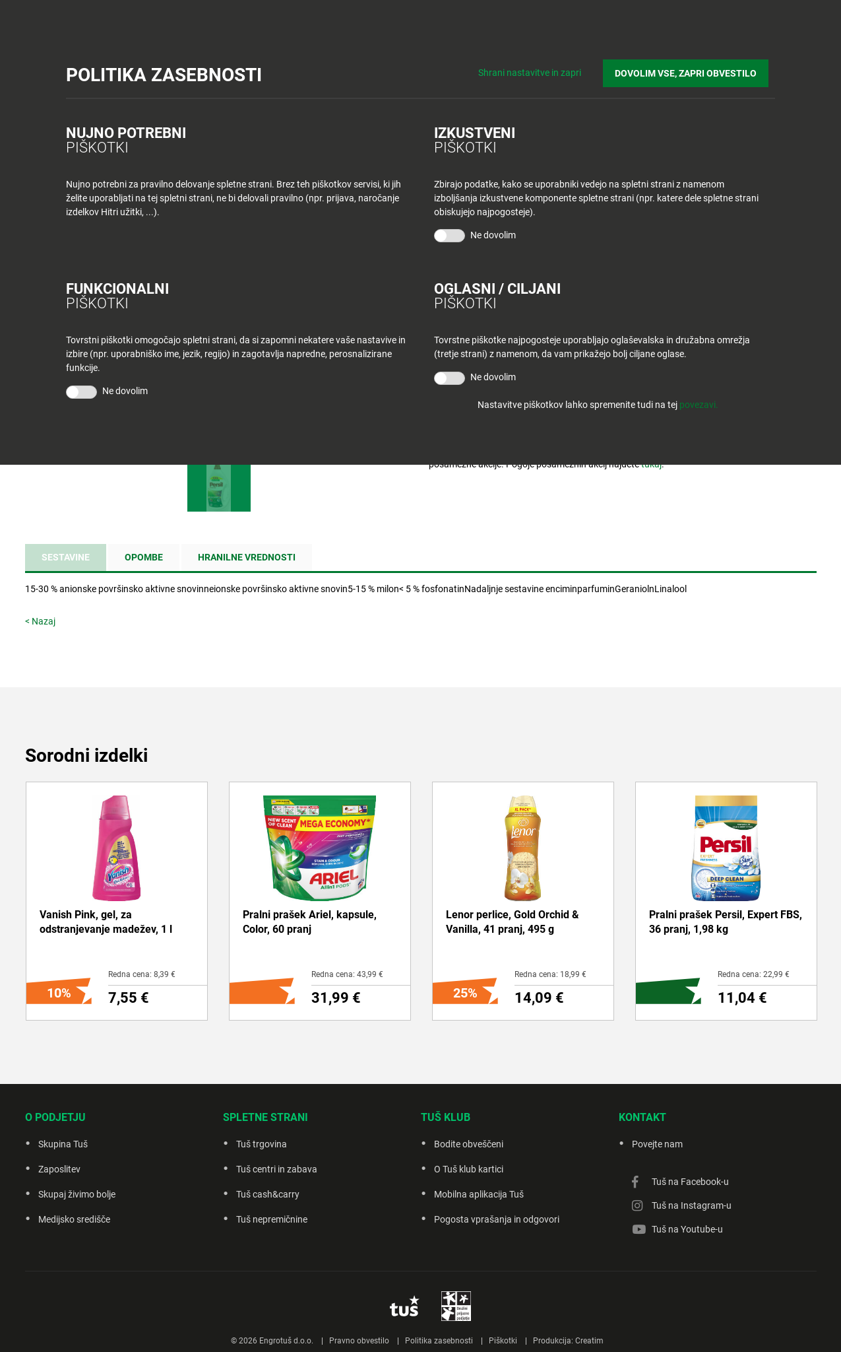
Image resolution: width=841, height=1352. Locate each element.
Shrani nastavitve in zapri (542, 66)
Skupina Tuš (63, 1144)
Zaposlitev (59, 1169)
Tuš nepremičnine (271, 1219)
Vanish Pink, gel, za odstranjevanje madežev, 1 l (106, 921)
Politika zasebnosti (439, 1340)
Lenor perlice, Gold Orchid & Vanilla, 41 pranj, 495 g (512, 921)
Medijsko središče (74, 1219)
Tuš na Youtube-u (687, 1229)
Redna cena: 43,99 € (347, 974)
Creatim (589, 1340)
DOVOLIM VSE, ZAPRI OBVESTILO (692, 66)
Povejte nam (657, 1144)
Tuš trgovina (261, 1144)
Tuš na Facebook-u (690, 1181)
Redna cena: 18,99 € (550, 974)
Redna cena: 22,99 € (754, 974)
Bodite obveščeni (468, 1144)
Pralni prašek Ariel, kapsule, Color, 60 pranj (310, 921)
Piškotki (503, 1340)
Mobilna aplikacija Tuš (479, 1194)
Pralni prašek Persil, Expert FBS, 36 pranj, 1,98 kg (725, 921)
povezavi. (698, 404)
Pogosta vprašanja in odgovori (496, 1219)
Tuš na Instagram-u (692, 1205)
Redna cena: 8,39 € (141, 974)
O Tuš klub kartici (468, 1169)
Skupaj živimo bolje (76, 1194)
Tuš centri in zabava (276, 1169)
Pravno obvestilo (359, 1340)
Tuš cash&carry (267, 1194)
